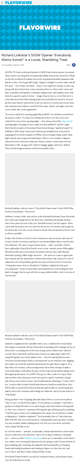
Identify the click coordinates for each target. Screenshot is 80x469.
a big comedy (67, 121)
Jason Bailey (8, 65)
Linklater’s (33, 438)
